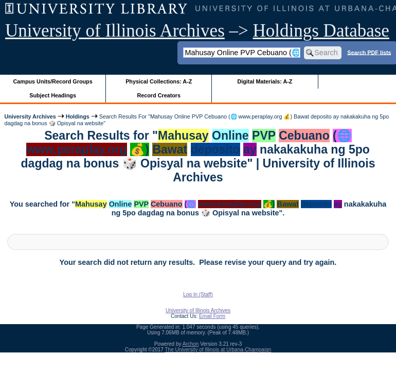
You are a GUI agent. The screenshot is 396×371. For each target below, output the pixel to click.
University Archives (30, 116)
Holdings (77, 116)
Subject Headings (52, 95)
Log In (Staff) (198, 294)
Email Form (212, 316)
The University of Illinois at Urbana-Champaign (218, 349)
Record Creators (159, 95)
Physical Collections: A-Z (158, 81)
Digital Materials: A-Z (264, 81)
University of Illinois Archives (115, 31)
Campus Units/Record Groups (53, 81)
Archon (191, 344)
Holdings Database (321, 31)
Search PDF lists (369, 52)
